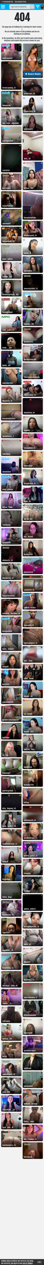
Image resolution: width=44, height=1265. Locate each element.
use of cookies (28, 1263)
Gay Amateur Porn (20, 2)
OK (39, 1262)
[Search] (32, 6)
